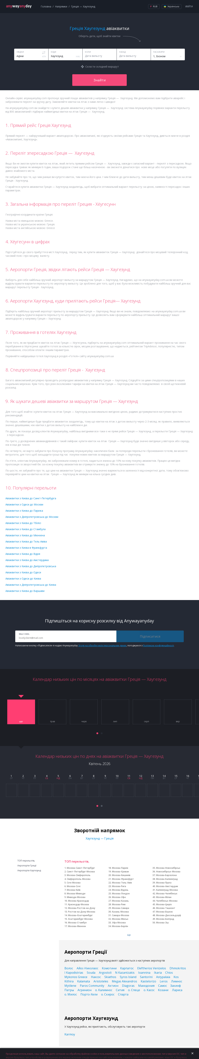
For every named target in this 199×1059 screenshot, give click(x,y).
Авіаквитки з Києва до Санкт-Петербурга (30, 498)
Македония (146, 986)
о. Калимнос (103, 990)
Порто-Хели (89, 994)
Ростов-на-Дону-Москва (81, 911)
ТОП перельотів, (26, 860)
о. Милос (70, 994)
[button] (97, 733)
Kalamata (83, 981)
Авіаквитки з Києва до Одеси (23, 572)
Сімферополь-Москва (78, 879)
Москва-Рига (119, 886)
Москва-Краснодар (78, 900)
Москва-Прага (163, 882)
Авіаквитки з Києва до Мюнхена (25, 535)
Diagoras (128, 986)
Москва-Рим (118, 904)
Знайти (100, 80)
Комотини (109, 968)
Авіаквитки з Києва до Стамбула (25, 529)
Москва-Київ (73, 889)
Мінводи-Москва (76, 897)
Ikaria (158, 973)
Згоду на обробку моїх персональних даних (102, 645)
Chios (169, 973)
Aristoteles (101, 981)
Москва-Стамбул (77, 922)
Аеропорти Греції (26, 865)
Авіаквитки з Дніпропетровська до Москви (31, 517)
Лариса (177, 990)
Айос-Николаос (87, 968)
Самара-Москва (120, 915)
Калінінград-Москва (167, 889)
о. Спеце (134, 990)
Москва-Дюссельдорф (168, 915)
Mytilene (70, 986)
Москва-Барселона (166, 875)
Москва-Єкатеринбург (80, 915)
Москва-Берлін (120, 926)
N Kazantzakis (125, 973)
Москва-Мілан (163, 897)
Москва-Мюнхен (77, 926)
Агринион (85, 990)
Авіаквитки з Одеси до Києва (23, 578)
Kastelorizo (148, 981)
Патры (69, 990)
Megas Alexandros (124, 981)
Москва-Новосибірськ (168, 867)
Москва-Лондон (121, 893)
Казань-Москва (120, 911)
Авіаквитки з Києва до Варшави (24, 591)
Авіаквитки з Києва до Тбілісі (23, 523)
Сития (120, 990)
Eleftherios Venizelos (151, 968)
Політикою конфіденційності (158, 645)
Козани (163, 990)
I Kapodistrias (73, 973)
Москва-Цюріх (164, 904)
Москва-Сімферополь (78, 875)
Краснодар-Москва (78, 904)
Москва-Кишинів (121, 875)
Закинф (175, 986)
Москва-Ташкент (165, 908)
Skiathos (110, 977)
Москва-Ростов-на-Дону (81, 908)
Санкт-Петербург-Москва (81, 871)
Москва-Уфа (119, 897)
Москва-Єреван (120, 871)
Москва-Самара (120, 908)
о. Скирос (107, 994)
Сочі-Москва (73, 882)
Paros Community (92, 986)
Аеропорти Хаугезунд (29, 870)
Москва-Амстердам (167, 886)
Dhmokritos (178, 968)
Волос (68, 968)
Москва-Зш (162, 922)
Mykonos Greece (75, 977)
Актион (113, 986)
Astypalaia (163, 977)
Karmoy (69, 1034)
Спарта (123, 994)
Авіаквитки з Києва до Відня (22, 554)
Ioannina (144, 973)
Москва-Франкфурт (123, 879)
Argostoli (105, 973)
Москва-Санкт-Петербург (81, 867)
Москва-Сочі (73, 886)
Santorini (146, 977)
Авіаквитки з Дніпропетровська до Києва (30, 584)
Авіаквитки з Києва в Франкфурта (26, 547)
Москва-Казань (120, 900)
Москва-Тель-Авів (122, 882)
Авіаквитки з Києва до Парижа (24, 510)
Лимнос (176, 981)
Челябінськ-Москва (166, 900)
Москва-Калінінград (167, 879)
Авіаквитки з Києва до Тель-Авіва (26, 541)
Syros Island (128, 977)
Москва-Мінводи (76, 893)
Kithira (69, 981)
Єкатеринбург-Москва (80, 918)
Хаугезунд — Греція (99, 838)
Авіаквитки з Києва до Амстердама (27, 560)
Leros (164, 981)
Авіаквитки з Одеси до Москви (24, 504)
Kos (176, 977)
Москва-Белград (165, 918)
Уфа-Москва (119, 922)
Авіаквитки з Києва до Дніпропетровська (30, 566)
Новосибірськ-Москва (168, 871)
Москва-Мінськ (120, 918)
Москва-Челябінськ (166, 893)
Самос (162, 986)
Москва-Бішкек (164, 911)
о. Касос (149, 990)
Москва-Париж (120, 867)
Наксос (96, 977)
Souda (91, 973)
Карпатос (127, 968)
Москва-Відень (120, 889)
